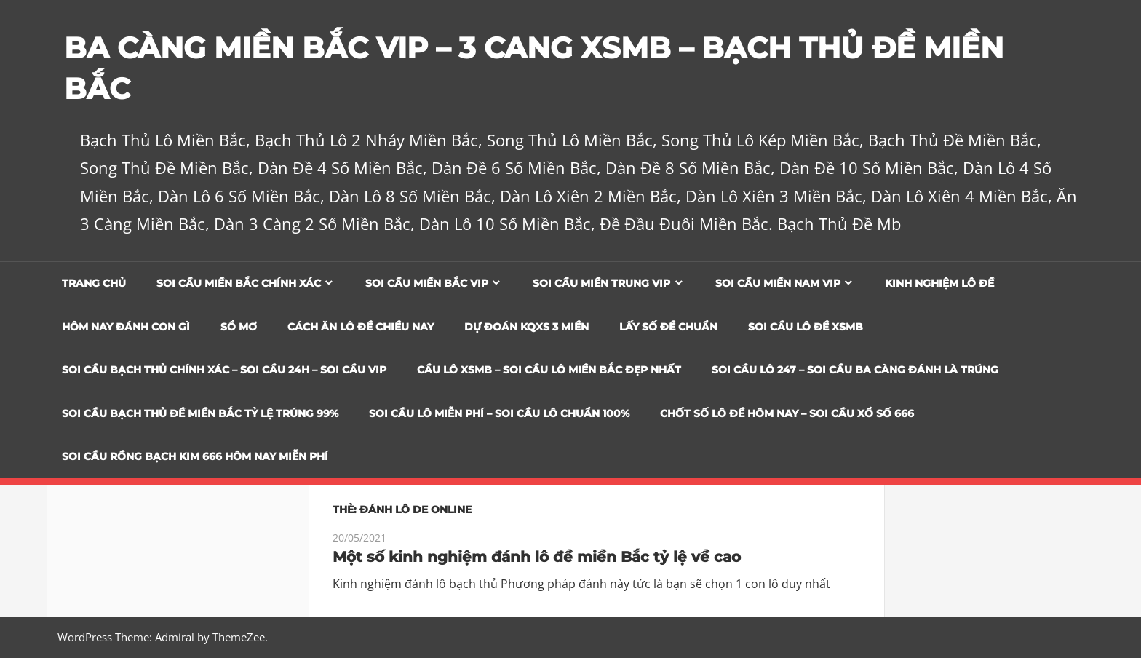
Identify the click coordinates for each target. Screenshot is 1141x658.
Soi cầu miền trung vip (601, 283)
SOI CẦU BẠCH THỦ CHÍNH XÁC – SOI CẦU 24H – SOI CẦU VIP (224, 369)
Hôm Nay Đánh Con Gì (126, 326)
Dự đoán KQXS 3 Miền (526, 326)
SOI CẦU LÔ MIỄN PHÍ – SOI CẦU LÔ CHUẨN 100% (499, 413)
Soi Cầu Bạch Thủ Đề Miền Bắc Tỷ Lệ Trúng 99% (200, 413)
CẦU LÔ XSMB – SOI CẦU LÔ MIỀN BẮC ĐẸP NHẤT (549, 369)
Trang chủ (94, 283)
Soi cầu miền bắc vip (426, 283)
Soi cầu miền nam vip (777, 283)
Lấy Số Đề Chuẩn (668, 326)
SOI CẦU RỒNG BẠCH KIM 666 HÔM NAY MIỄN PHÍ (195, 456)
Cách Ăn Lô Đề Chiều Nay (360, 326)
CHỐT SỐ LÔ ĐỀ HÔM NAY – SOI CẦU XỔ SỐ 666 (787, 413)
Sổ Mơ (238, 326)
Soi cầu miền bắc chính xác (238, 283)
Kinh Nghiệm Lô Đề (939, 283)
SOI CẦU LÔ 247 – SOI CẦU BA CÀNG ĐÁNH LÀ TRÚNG (855, 369)
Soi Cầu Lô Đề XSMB (805, 326)
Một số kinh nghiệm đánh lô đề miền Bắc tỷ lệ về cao (537, 557)
